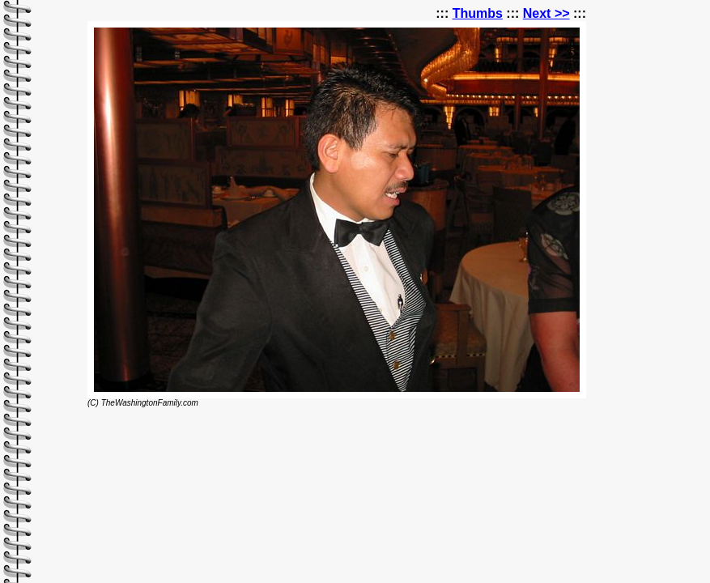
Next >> (546, 13)
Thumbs (478, 13)
